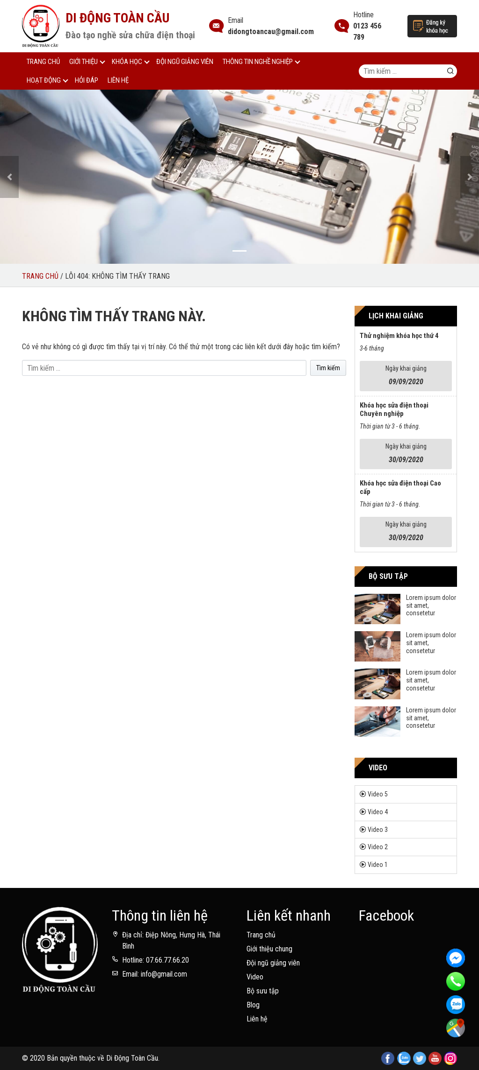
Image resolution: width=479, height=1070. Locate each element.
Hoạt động (44, 80)
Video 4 (378, 812)
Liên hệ (118, 80)
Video (255, 976)
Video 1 (378, 864)
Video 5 (378, 794)
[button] (9, 177)
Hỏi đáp (86, 80)
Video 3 (378, 829)
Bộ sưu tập (263, 990)
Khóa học (127, 61)
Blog (253, 1004)
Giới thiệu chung (269, 948)
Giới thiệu (83, 61)
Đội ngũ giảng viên (184, 61)
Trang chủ (43, 61)
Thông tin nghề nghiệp (258, 61)
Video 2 (378, 847)
